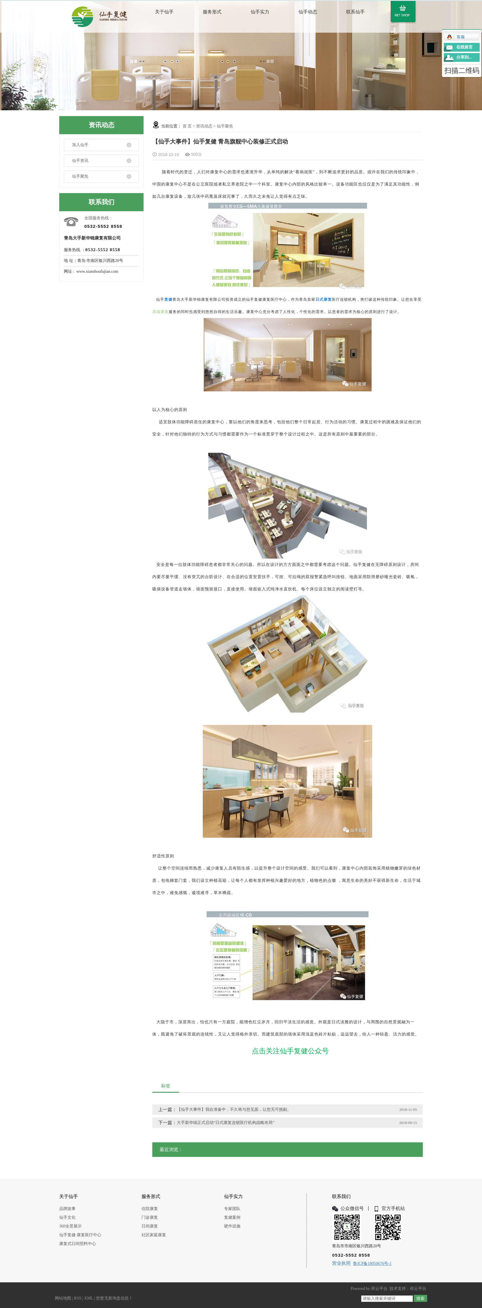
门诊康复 (150, 1217)
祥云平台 (379, 1288)
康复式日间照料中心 (77, 1243)
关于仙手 (164, 11)
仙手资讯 (80, 160)
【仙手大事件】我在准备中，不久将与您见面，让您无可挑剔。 (234, 1109)
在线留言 (464, 47)
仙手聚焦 (80, 176)
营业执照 (341, 1263)
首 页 (187, 126)
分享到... (464, 57)
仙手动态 (307, 11)
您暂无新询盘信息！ (114, 1298)
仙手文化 (67, 1217)
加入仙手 (80, 145)
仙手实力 (260, 11)
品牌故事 (67, 1208)
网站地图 (63, 1298)
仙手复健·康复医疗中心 (80, 1235)
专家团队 (232, 1208)
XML (88, 1298)
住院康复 (150, 1208)
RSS (77, 1298)
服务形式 (212, 11)
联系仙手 (355, 11)
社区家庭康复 (154, 1235)
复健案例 (232, 1217)
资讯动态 (204, 126)
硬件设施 (232, 1226)
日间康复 (150, 1226)
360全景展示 (70, 1226)
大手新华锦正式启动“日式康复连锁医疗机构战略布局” (225, 1122)
